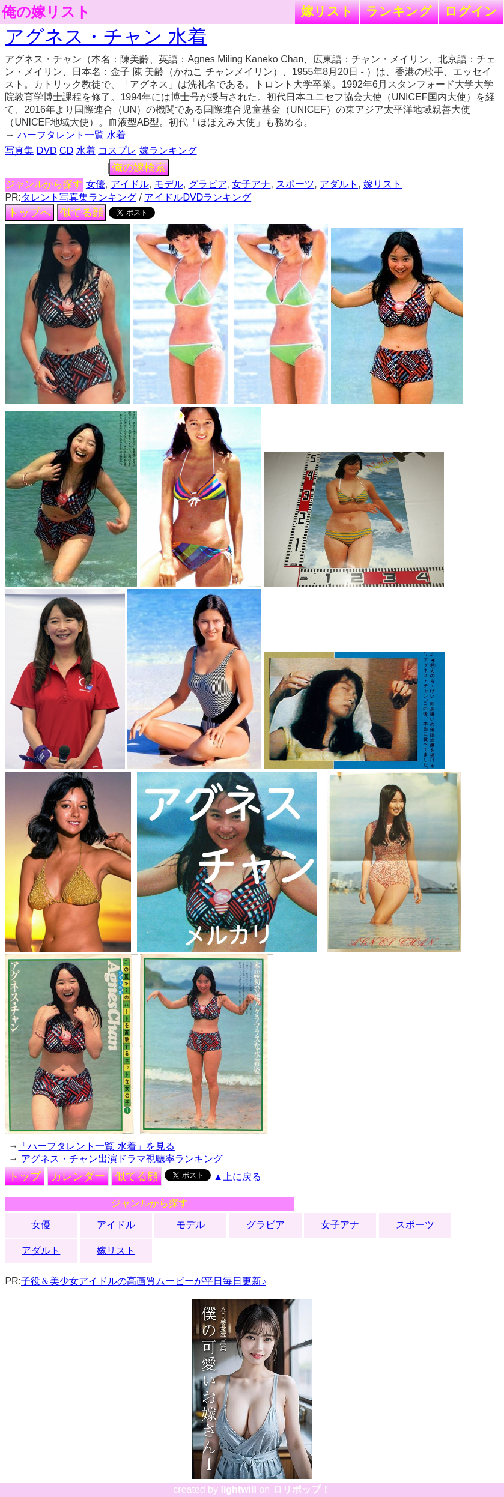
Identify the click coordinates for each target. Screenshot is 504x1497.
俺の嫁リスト (46, 12)
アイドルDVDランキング (197, 197)
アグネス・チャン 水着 (106, 36)
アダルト (339, 184)
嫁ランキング (168, 150)
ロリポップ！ (301, 1489)
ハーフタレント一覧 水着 (71, 135)
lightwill (238, 1489)
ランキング (399, 11)
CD (66, 150)
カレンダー (78, 1176)
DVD (47, 150)
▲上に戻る (237, 1177)
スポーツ (295, 184)
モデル (168, 184)
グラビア (208, 184)
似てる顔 (81, 213)
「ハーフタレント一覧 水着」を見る (96, 1146)
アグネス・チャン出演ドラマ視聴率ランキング (122, 1159)
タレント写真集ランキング (78, 197)
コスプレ (117, 150)
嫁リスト (327, 11)
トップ (24, 1176)
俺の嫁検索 (139, 168)
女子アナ (251, 184)
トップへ (29, 213)
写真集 (19, 150)
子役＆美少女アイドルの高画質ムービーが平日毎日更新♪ (143, 1281)
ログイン (471, 11)
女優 (95, 184)
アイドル (130, 184)
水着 (86, 150)
